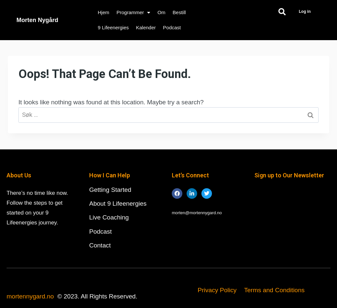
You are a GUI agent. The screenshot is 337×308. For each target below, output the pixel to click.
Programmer (133, 12)
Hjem (103, 12)
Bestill (179, 12)
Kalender (146, 27)
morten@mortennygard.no (197, 212)
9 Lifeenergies (113, 27)
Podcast (172, 27)
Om (161, 12)
